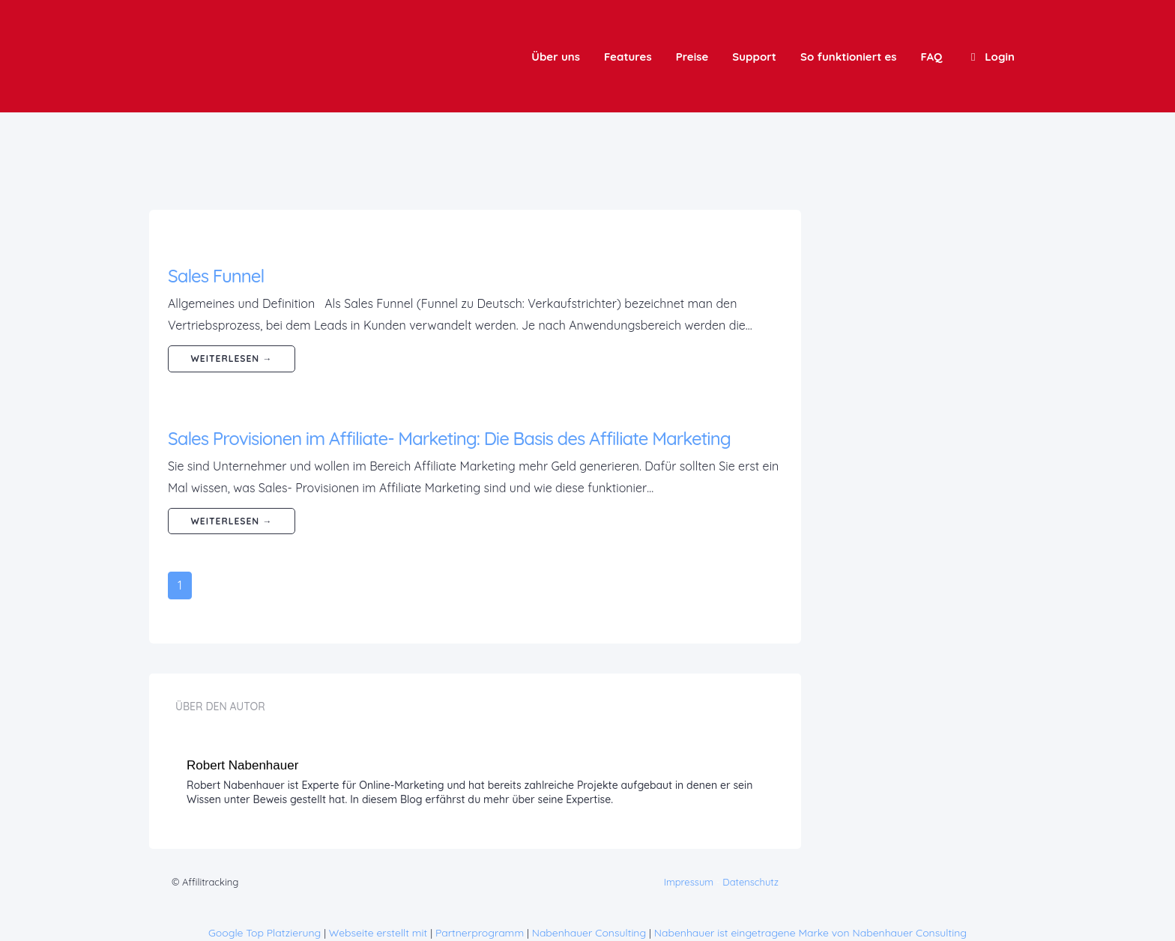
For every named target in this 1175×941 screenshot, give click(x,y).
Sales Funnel (216, 275)
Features (628, 56)
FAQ (932, 56)
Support (754, 56)
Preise (692, 56)
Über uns (555, 56)
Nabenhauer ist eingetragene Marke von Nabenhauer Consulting (810, 933)
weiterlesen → (232, 358)
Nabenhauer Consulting (589, 933)
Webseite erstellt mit (378, 933)
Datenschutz (750, 882)
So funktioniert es (848, 56)
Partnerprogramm (479, 933)
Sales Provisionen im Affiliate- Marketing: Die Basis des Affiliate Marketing (449, 438)
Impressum (689, 882)
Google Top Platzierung (264, 933)
